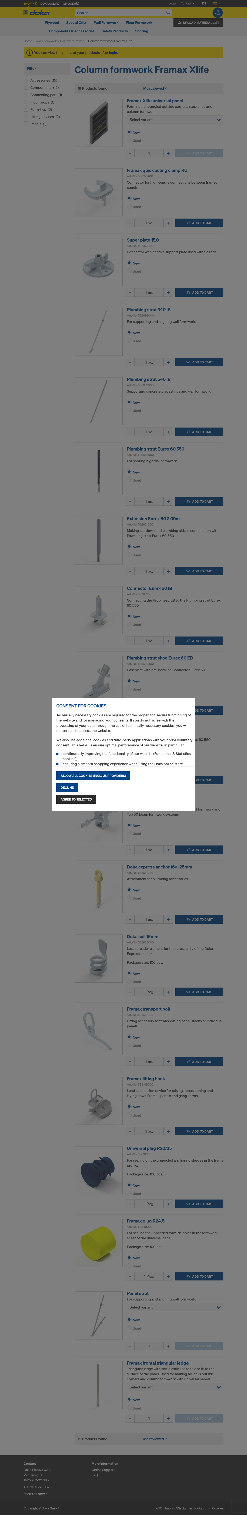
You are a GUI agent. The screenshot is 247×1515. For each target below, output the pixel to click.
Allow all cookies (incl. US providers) (93, 775)
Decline (67, 787)
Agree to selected (76, 799)
